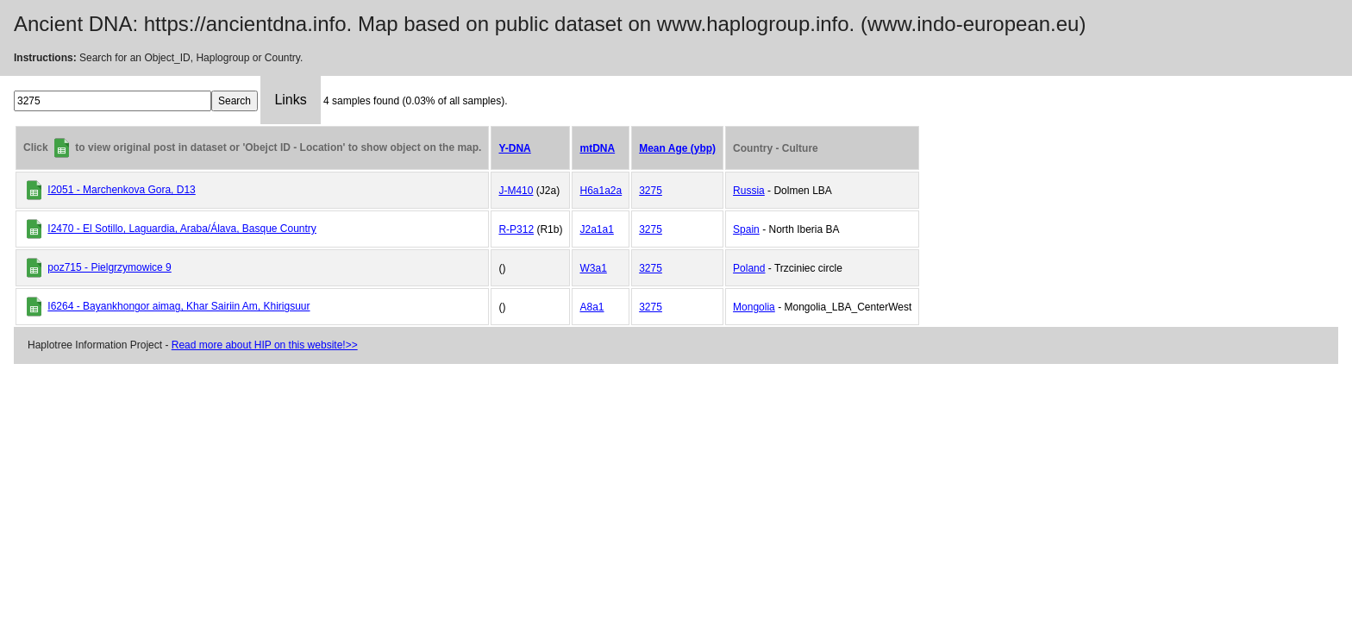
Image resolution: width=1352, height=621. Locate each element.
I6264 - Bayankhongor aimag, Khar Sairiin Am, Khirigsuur (178, 306)
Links (290, 99)
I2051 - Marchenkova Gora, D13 (121, 190)
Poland (749, 268)
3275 (650, 191)
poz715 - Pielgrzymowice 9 (109, 267)
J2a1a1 (596, 229)
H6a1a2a (600, 191)
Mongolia (754, 307)
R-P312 (516, 229)
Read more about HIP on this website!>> (265, 345)
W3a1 (592, 268)
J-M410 (515, 191)
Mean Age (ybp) (677, 148)
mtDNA (597, 148)
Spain (746, 229)
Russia (749, 191)
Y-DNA (514, 148)
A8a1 (591, 307)
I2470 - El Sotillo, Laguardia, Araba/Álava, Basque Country (181, 229)
